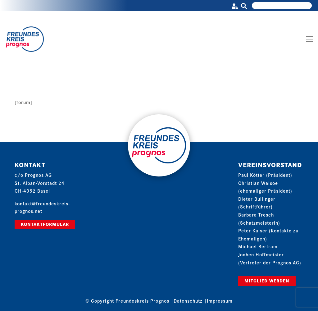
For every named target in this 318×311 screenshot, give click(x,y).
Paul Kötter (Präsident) (265, 174)
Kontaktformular (45, 224)
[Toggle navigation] (309, 39)
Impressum (220, 300)
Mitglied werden (266, 280)
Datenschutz (188, 300)
